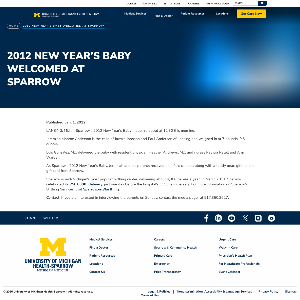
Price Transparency (167, 272)
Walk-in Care (228, 248)
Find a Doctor (163, 16)
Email (271, 218)
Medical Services (135, 14)
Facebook (206, 218)
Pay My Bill (150, 3)
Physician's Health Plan (235, 256)
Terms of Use (150, 295)
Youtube (231, 218)
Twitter (245, 218)
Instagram (258, 218)
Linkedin (218, 218)
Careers (193, 3)
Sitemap (291, 292)
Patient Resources (193, 14)
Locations (222, 14)
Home (14, 26)
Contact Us (97, 272)
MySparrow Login (217, 3)
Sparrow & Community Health (175, 248)
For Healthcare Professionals (239, 264)
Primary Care (163, 256)
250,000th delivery (86, 184)
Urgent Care (227, 239)
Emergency (162, 264)
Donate (131, 3)
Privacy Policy (268, 292)
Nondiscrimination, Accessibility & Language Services (214, 292)
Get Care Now (251, 13)
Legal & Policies (159, 292)
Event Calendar (229, 272)
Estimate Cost (173, 3)
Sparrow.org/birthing (101, 189)
